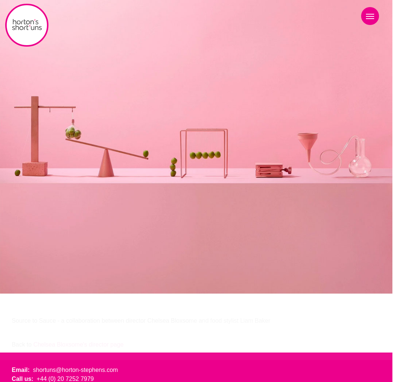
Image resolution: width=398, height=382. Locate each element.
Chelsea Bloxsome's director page (78, 344)
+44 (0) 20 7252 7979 (65, 379)
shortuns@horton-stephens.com (75, 370)
